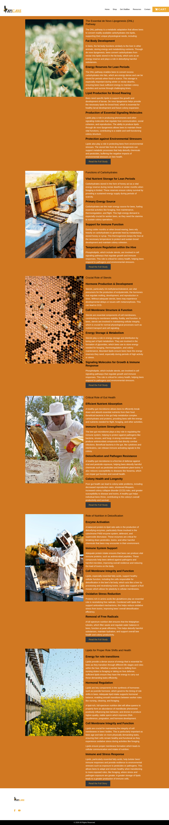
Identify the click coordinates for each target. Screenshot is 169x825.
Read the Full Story (98, 783)
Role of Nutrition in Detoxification (104, 515)
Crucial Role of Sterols (98, 277)
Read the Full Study (98, 161)
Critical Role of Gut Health (100, 397)
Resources (137, 9)
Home (107, 9)
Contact (147, 9)
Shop (115, 9)
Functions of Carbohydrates (101, 172)
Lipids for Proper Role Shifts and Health (108, 650)
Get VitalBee (125, 9)
